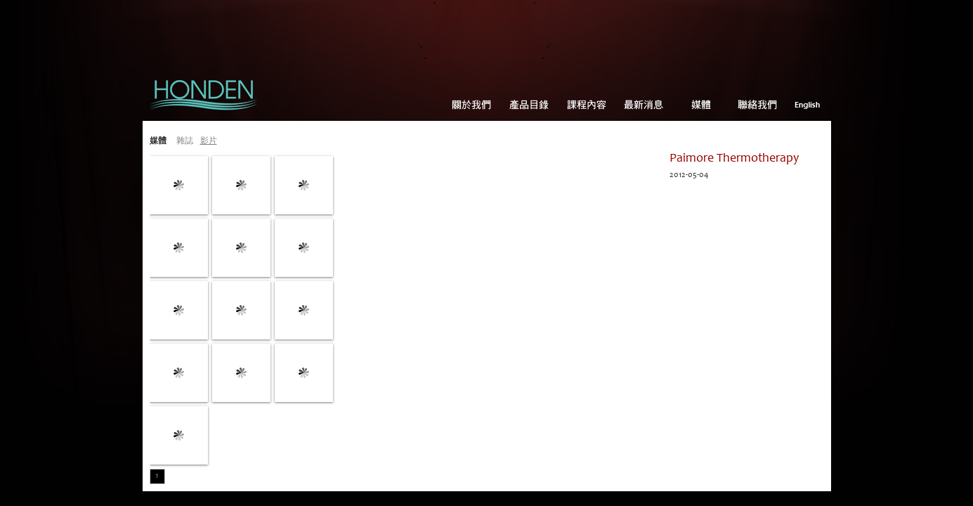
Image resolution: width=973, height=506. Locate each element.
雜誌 (184, 141)
